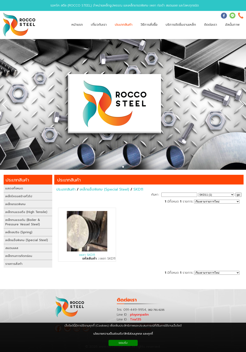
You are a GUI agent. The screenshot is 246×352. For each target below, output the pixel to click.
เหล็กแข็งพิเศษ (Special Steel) (104, 189)
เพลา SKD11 (87, 254)
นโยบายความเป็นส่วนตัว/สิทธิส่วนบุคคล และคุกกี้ (123, 334)
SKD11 (138, 189)
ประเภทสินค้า (69, 180)
